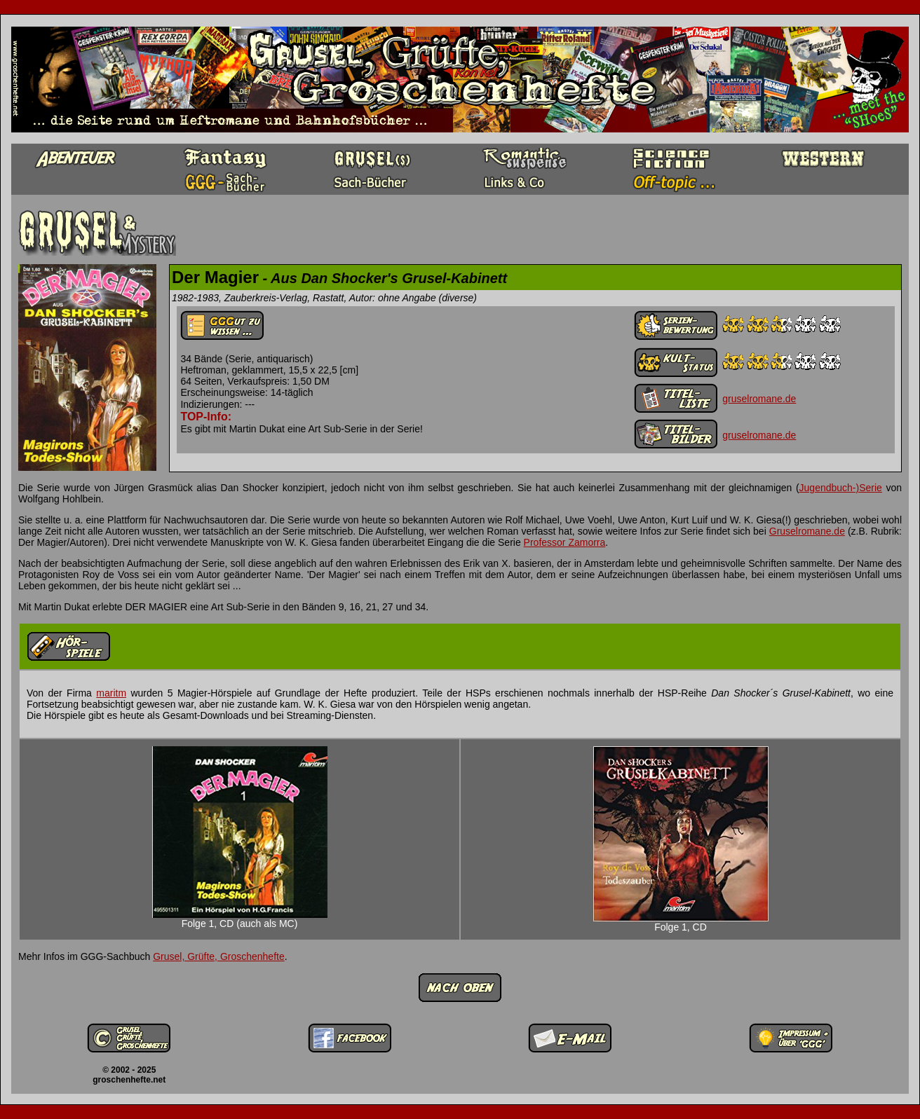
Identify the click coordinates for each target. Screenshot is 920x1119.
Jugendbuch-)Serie (840, 487)
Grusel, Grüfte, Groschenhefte (219, 956)
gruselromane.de (759, 398)
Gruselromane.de (807, 531)
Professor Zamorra (565, 542)
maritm (111, 693)
